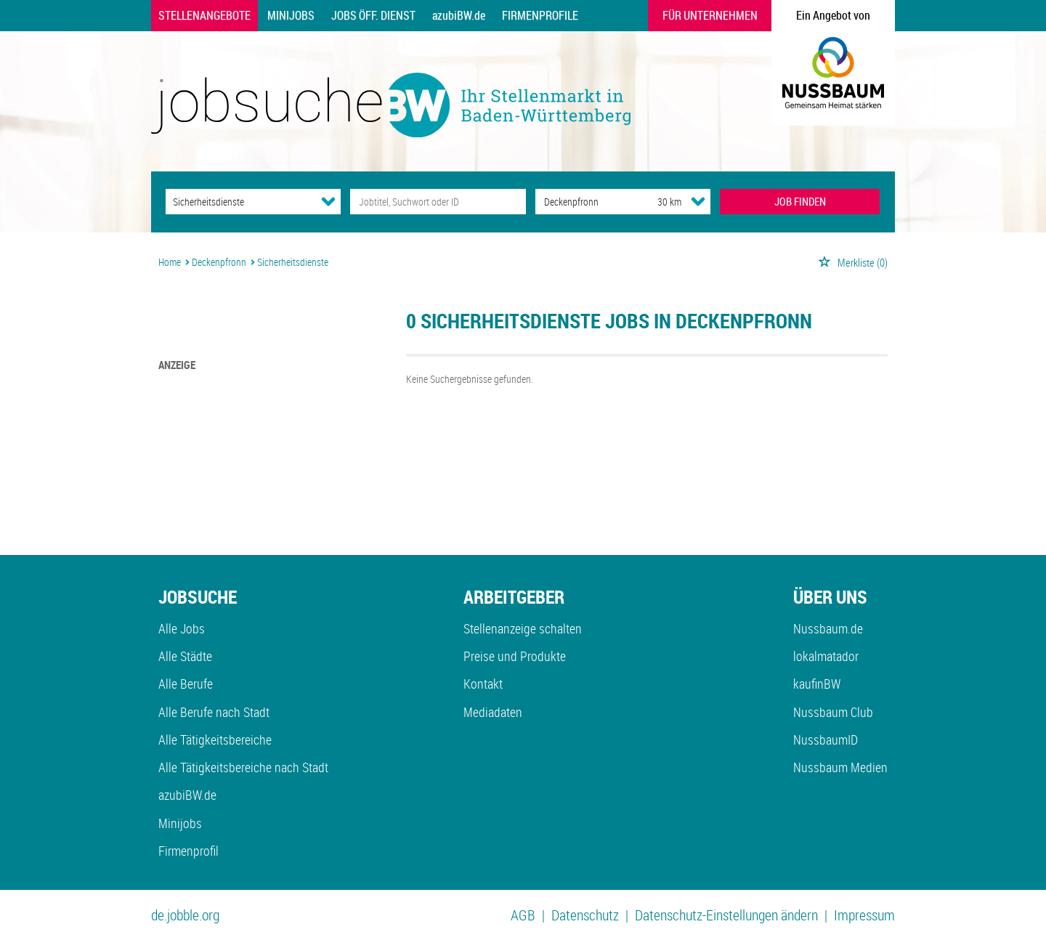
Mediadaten (492, 712)
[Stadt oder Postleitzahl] (583, 201)
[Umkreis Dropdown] (698, 201)
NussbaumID (825, 739)
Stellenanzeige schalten (522, 628)
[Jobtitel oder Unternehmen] (437, 201)
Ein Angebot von (833, 15)
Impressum (864, 915)
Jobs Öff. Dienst (373, 15)
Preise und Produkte (514, 656)
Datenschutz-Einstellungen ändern (726, 915)
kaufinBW (816, 683)
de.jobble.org (185, 915)
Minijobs (291, 15)
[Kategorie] (239, 201)
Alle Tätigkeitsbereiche (215, 739)
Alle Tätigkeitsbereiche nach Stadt (243, 767)
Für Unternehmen (710, 15)
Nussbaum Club (833, 712)
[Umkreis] (656, 201)
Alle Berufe (185, 683)
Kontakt (483, 683)
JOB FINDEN (800, 201)
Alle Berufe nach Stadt (213, 712)
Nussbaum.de (828, 628)
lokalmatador (826, 656)
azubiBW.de (458, 15)
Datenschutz (585, 915)
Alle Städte (185, 656)
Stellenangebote (204, 15)
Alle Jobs (181, 628)
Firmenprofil (188, 850)
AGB (523, 915)
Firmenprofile (540, 15)
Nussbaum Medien (840, 767)
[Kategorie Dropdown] (328, 201)
